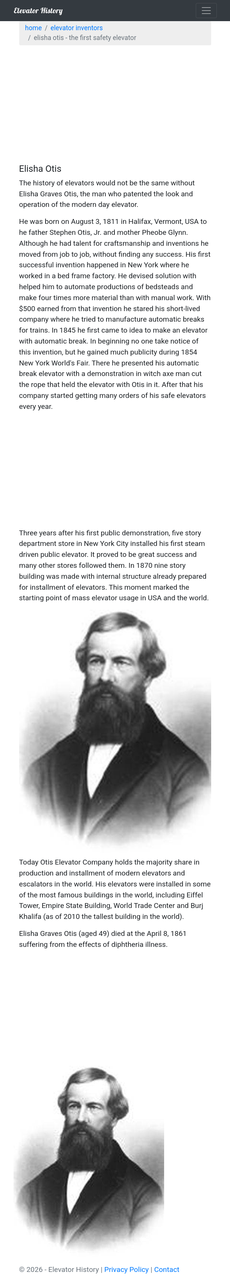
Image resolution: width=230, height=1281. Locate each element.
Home (33, 28)
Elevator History (38, 10)
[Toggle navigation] (206, 10)
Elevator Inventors (76, 28)
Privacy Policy (126, 1269)
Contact (166, 1269)
